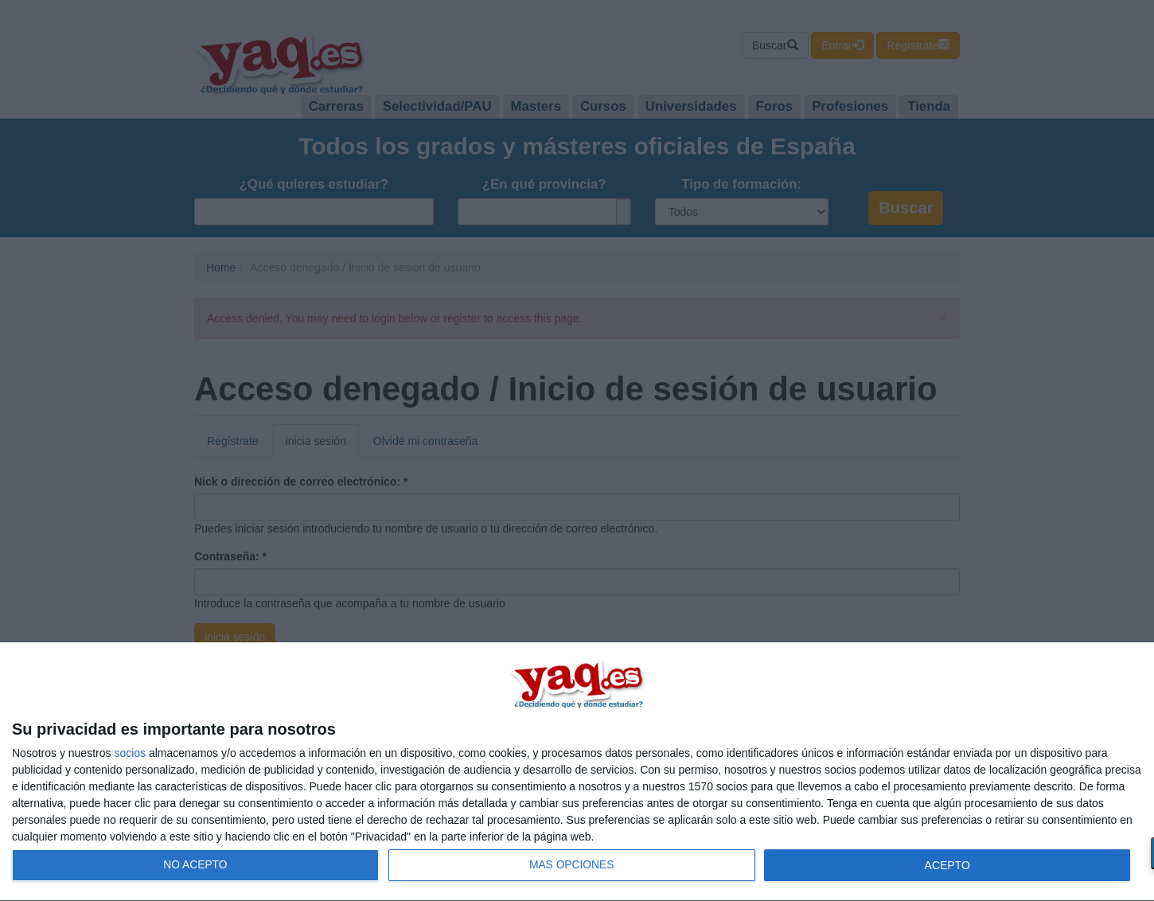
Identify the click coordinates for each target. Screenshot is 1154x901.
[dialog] (577, 772)
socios (130, 753)
